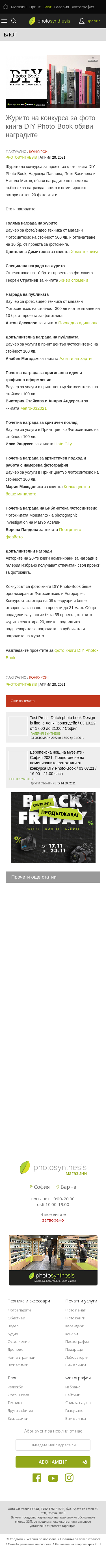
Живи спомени (73, 280)
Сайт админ (14, 1539)
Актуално (17, 152)
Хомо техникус (85, 251)
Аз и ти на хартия (76, 358)
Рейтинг (72, 1394)
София (40, 1186)
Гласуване (74, 1410)
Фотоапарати (19, 1310)
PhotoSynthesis (21, 157)
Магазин (19, 6)
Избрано (73, 1387)
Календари (74, 1325)
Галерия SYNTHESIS (45, 733)
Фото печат (75, 1310)
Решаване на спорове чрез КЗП (78, 1544)
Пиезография (77, 1341)
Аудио (13, 1333)
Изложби (15, 1387)
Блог (47, 6)
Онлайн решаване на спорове (29, 1544)
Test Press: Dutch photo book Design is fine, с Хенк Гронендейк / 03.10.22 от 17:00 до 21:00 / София (63, 723)
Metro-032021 (33, 408)
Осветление (19, 1341)
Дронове (15, 1349)
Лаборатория (76, 1357)
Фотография (83, 6)
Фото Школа (18, 1394)
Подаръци (74, 1349)
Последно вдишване (78, 322)
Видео (13, 1325)
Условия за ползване (41, 1539)
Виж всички (18, 1364)
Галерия (61, 6)
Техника (15, 1402)
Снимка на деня (78, 1402)
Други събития (20, 1410)
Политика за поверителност (80, 1539)
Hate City (63, 443)
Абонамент (63, 1462)
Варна (66, 1186)
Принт (35, 6)
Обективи (16, 1318)
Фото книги (75, 1318)
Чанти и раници (21, 1357)
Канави (71, 1333)
